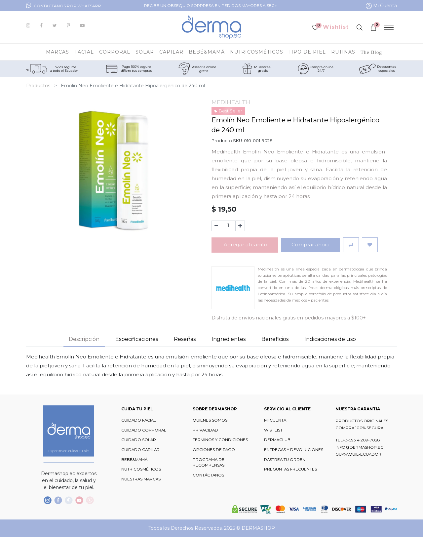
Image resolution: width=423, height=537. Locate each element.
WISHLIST (273, 430)
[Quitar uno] (216, 226)
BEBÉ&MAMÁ (134, 459)
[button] (351, 244)
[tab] (228, 339)
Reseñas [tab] (185, 339)
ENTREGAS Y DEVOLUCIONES (293, 449)
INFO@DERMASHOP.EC (359, 447)
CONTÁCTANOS (208, 475)
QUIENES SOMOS (210, 420)
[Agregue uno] (240, 226)
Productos (38, 86)
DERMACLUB (277, 439)
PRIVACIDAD (205, 430)
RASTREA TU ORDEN (284, 459)
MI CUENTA (275, 420)
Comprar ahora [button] (310, 244)
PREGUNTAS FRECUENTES (290, 469)
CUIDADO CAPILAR (140, 449)
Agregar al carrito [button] (244, 244)
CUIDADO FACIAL (138, 420)
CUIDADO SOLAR (138, 439)
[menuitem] (371, 52)
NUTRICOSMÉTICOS (141, 469)
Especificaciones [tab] (136, 339)
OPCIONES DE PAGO (214, 449)
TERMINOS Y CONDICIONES (220, 439)
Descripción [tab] (84, 339)
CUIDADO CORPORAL (143, 430)
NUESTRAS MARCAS (141, 479)
